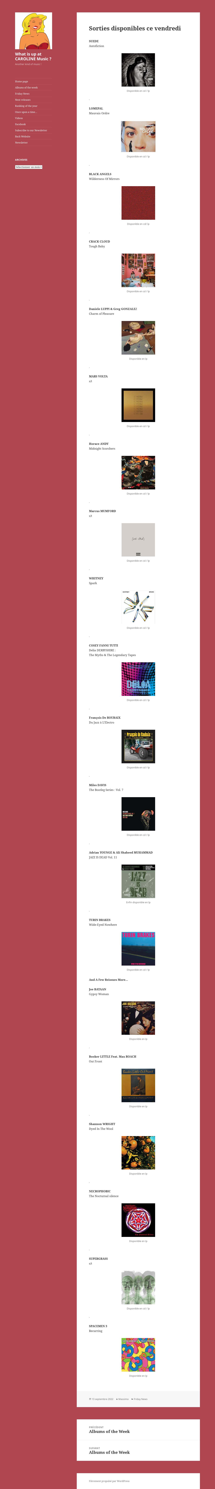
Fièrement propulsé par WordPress (109, 1481)
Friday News (22, 93)
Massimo (123, 1399)
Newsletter (21, 142)
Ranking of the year (26, 106)
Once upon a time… (26, 112)
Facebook (20, 124)
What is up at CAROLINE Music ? (33, 56)
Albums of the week (26, 87)
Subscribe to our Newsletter (31, 130)
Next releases (22, 99)
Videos (19, 118)
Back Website (22, 136)
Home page (21, 81)
